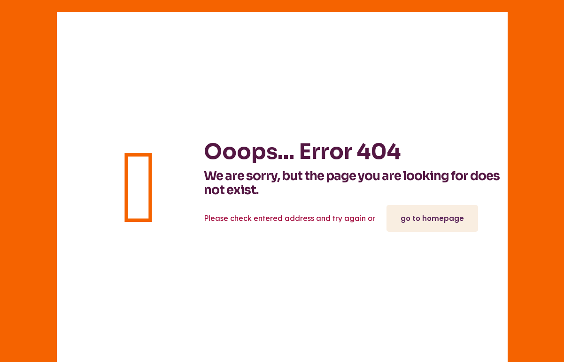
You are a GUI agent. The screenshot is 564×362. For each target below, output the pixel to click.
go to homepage (432, 218)
